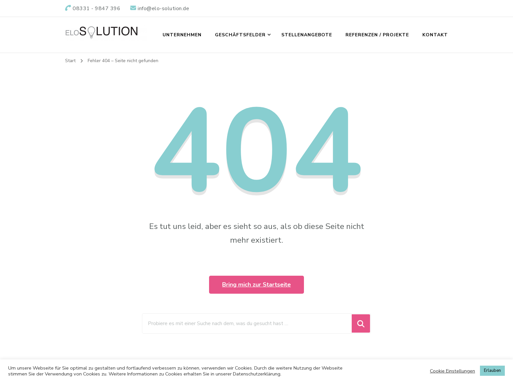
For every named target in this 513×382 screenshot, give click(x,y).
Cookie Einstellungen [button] (452, 371)
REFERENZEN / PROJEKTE (377, 35)
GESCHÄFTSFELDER (240, 35)
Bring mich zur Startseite (256, 284)
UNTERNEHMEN (182, 35)
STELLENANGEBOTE (306, 35)
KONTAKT (435, 35)
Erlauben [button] (492, 370)
